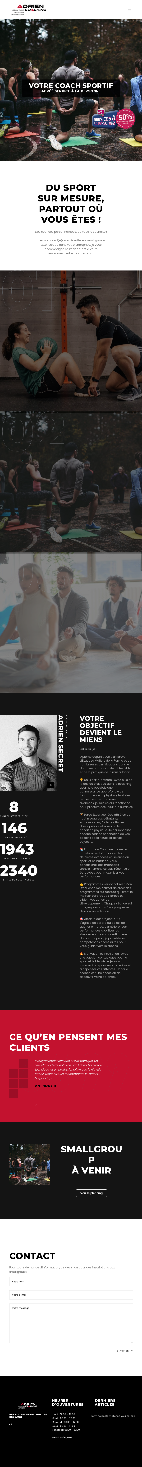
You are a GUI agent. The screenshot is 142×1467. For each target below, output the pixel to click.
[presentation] (36, 1106)
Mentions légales (62, 1437)
